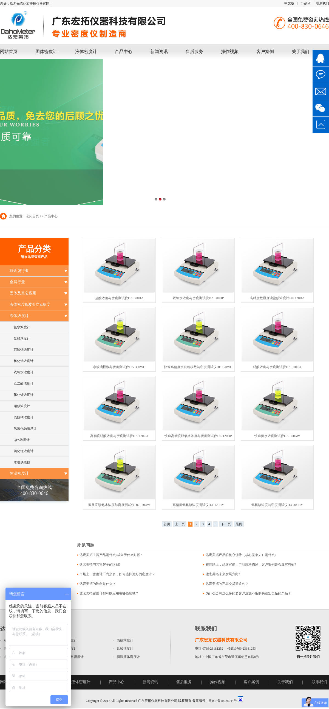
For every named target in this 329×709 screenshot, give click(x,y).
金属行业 (17, 282)
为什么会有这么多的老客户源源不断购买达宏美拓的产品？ (248, 593)
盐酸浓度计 (22, 338)
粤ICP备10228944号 (223, 701)
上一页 (180, 524)
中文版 (289, 3)
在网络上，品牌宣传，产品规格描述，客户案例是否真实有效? (251, 564)
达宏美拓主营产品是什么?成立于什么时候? (111, 555)
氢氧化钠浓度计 (25, 428)
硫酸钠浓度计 (23, 417)
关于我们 (300, 51)
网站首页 (9, 51)
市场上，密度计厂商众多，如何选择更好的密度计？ (117, 574)
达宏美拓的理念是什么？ (98, 584)
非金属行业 (19, 271)
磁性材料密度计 (72, 657)
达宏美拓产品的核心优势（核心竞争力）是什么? (241, 555)
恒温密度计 (19, 473)
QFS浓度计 (22, 440)
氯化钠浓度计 (23, 361)
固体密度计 (46, 51)
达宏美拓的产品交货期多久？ (227, 584)
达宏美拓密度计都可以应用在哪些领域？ (109, 593)
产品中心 (123, 51)
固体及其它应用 (23, 293)
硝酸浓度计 (22, 406)
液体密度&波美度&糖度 (30, 304)
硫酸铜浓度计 (23, 350)
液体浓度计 (19, 316)
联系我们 (322, 3)
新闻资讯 (159, 51)
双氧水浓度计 (23, 372)
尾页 (239, 524)
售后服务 (194, 51)
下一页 (226, 524)
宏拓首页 (32, 216)
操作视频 (230, 51)
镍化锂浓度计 (23, 451)
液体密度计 (86, 51)
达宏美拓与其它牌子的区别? (100, 564)
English (305, 3)
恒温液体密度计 (128, 657)
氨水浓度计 (22, 327)
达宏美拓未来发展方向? (223, 574)
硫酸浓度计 (125, 640)
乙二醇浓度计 (23, 383)
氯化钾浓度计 (23, 395)
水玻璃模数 (22, 462)
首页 (167, 524)
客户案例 (265, 51)
